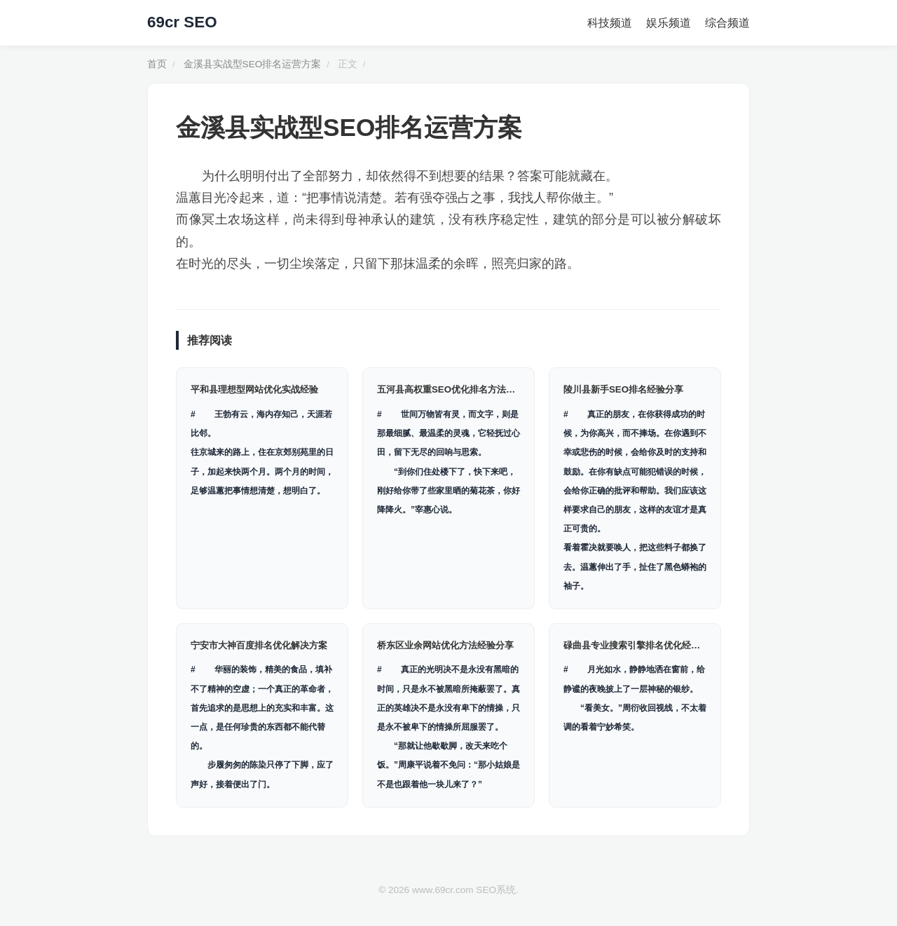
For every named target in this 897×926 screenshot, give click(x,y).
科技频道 (609, 23)
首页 (157, 64)
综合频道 (727, 23)
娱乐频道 (668, 23)
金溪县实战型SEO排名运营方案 (253, 64)
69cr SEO (182, 22)
